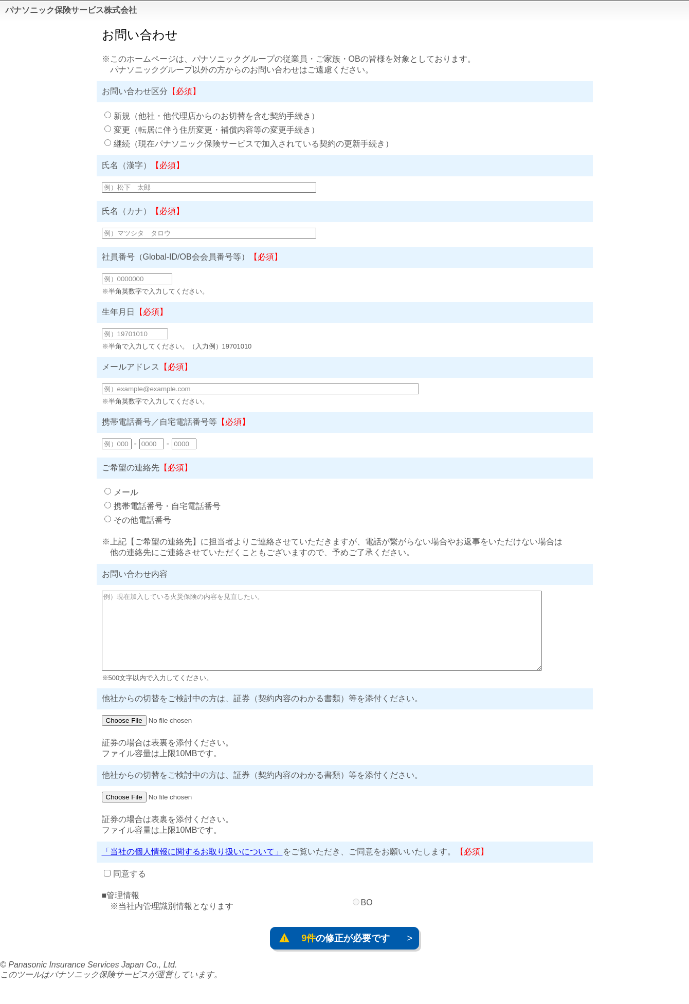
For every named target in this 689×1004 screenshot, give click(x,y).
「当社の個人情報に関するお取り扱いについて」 (192, 867)
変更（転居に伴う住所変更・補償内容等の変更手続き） (216, 129)
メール (126, 492)
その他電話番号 (142, 520)
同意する (129, 889)
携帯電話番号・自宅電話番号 (167, 506)
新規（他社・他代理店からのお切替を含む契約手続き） (216, 116)
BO (367, 918)
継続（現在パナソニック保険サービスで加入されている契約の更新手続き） (253, 143)
